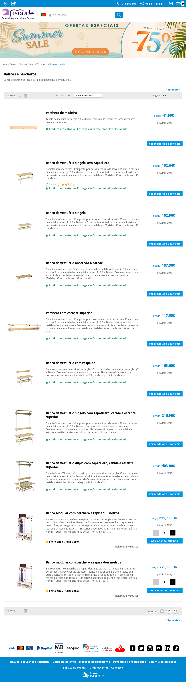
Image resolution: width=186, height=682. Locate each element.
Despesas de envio (64, 661)
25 (168, 611)
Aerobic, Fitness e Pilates (22, 64)
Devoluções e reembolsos (129, 661)
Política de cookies (75, 667)
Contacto (117, 667)
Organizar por (63, 95)
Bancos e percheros (59, 64)
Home (5, 64)
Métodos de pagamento (94, 661)
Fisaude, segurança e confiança (30, 661)
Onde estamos (99, 667)
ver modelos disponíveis (164, 143)
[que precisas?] (86, 15)
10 (162, 611)
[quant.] (164, 532)
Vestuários (42, 64)
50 (175, 611)
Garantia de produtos (162, 661)
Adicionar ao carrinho (164, 540)
